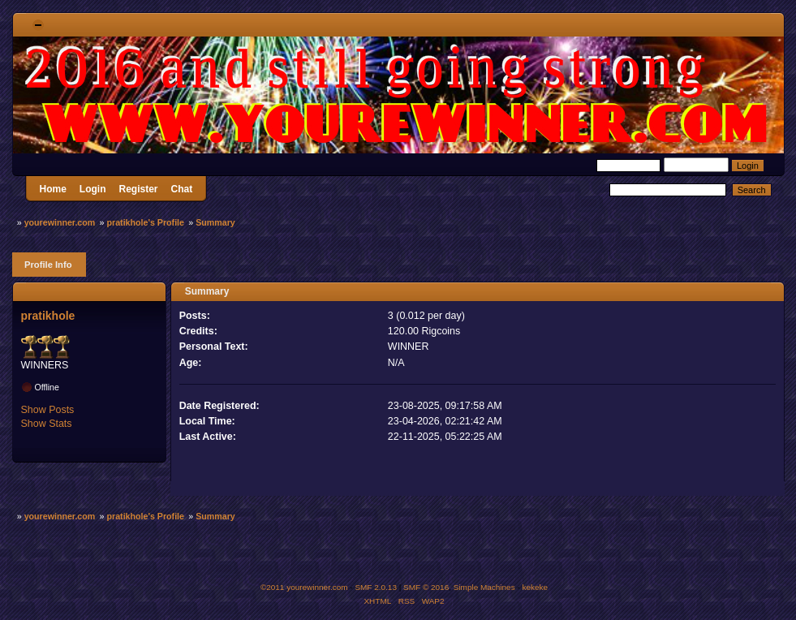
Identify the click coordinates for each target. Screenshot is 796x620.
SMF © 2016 (426, 587)
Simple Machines (484, 587)
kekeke (536, 587)
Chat (182, 189)
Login (93, 189)
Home (53, 189)
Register (138, 189)
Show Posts (48, 409)
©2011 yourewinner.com (304, 587)
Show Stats (46, 423)
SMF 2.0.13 (376, 587)
